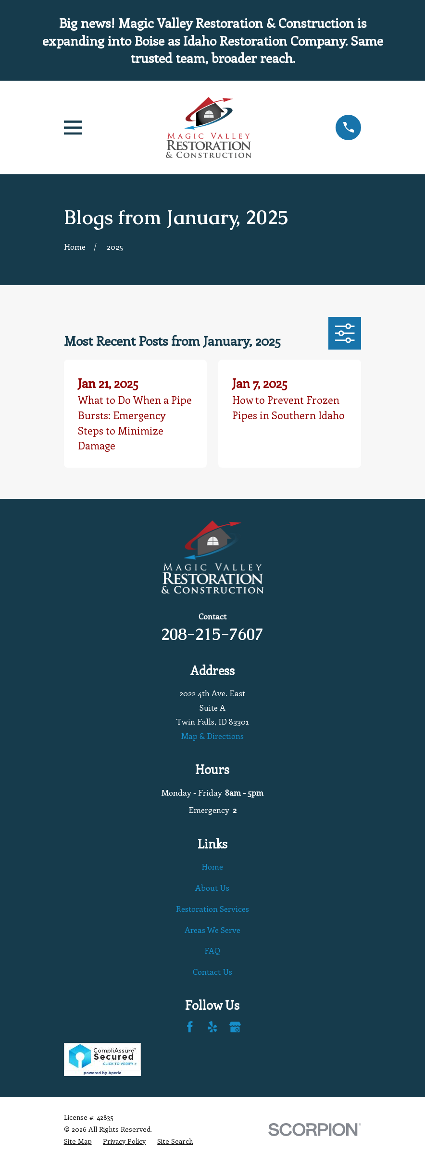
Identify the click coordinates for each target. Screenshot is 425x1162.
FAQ (212, 950)
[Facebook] (190, 1027)
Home (212, 866)
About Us (212, 887)
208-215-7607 (212, 634)
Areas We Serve (212, 929)
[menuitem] (78, 1142)
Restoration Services (212, 908)
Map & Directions (212, 735)
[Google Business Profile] (235, 1027)
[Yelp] (212, 1027)
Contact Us (212, 971)
